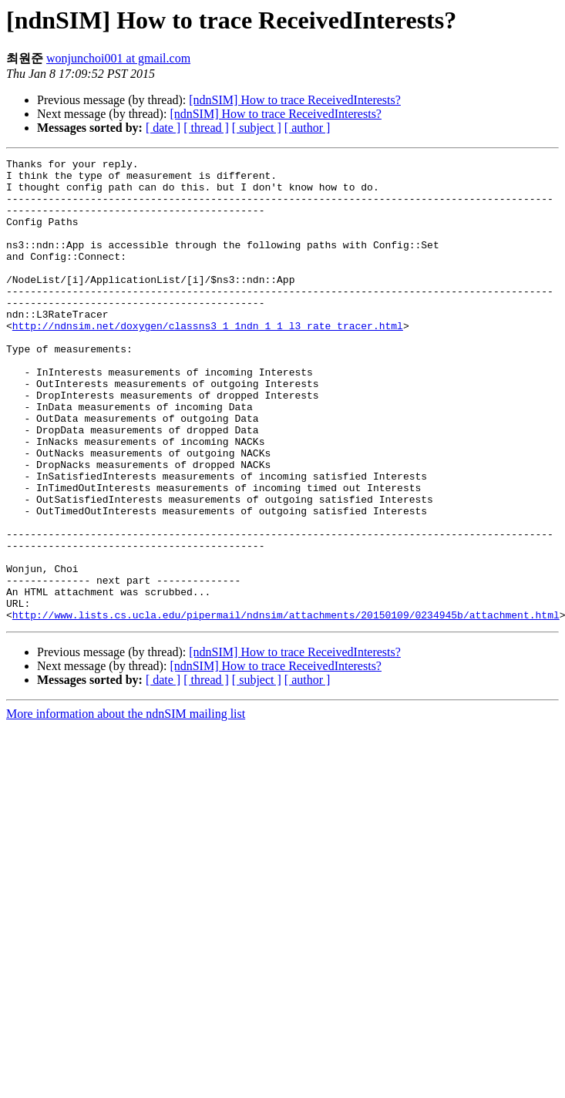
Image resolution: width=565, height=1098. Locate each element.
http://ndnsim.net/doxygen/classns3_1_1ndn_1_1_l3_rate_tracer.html (207, 360)
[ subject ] (256, 127)
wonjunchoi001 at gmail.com (118, 58)
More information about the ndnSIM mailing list (125, 806)
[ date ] (163, 127)
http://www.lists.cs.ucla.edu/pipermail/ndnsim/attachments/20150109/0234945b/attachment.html (286, 707)
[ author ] (307, 127)
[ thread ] (206, 127)
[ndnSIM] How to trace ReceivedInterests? (295, 99)
